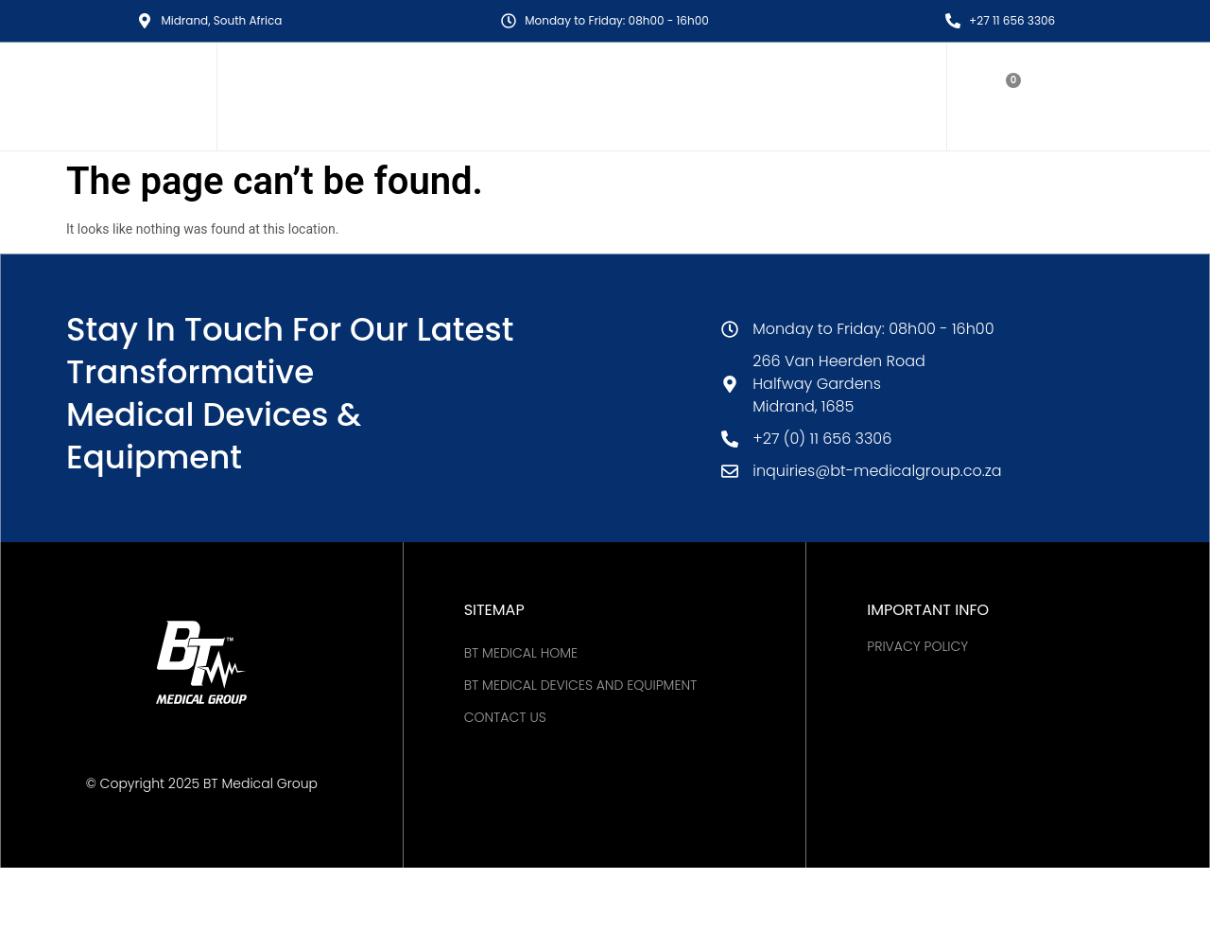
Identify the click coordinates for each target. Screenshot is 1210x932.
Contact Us (505, 717)
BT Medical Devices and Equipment (581, 685)
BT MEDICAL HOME (521, 652)
